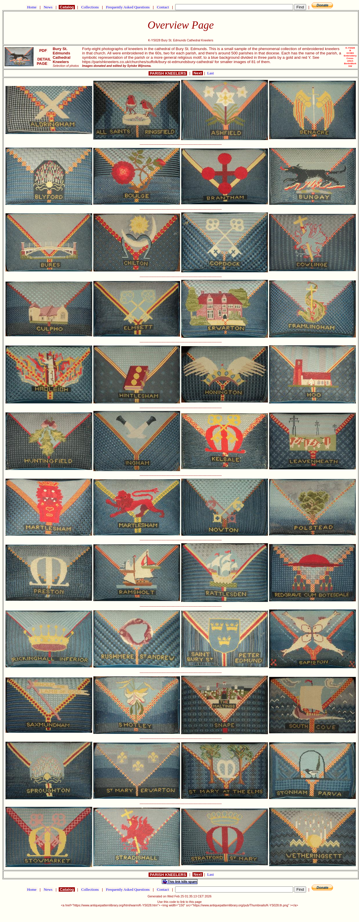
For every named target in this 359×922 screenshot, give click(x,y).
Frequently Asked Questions (128, 7)
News (48, 7)
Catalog (67, 7)
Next (198, 73)
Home (31, 7)
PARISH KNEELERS (168, 73)
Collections (90, 7)
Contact (163, 7)
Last (210, 73)
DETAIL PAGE (43, 61)
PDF (43, 50)
